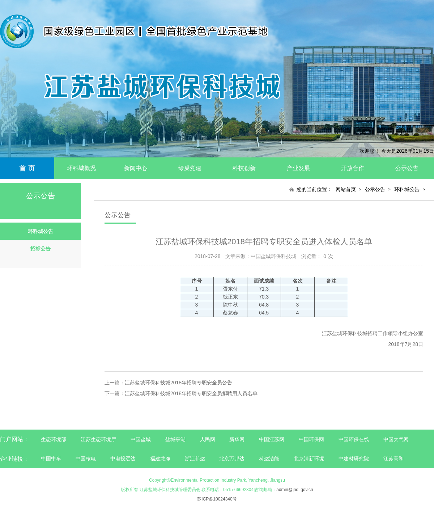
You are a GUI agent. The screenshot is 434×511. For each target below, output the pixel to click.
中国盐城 (141, 439)
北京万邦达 (231, 458)
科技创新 (244, 168)
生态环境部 (53, 439)
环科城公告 (407, 189)
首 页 (27, 168)
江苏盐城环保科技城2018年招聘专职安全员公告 (178, 382)
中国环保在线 (354, 439)
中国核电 (86, 458)
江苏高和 (393, 458)
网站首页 (346, 189)
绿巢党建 (189, 168)
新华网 (236, 439)
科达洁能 (269, 458)
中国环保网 (312, 439)
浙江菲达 (195, 458)
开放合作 (352, 168)
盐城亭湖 (175, 439)
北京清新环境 (309, 458)
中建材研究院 (354, 458)
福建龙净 (160, 458)
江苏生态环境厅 (98, 439)
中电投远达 (123, 458)
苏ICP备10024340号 (217, 499)
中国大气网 (396, 439)
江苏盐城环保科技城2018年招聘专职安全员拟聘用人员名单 (191, 393)
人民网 (207, 439)
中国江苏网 (271, 439)
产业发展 (298, 168)
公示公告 (406, 168)
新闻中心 (135, 168)
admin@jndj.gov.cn (294, 489)
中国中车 (51, 458)
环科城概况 (81, 168)
